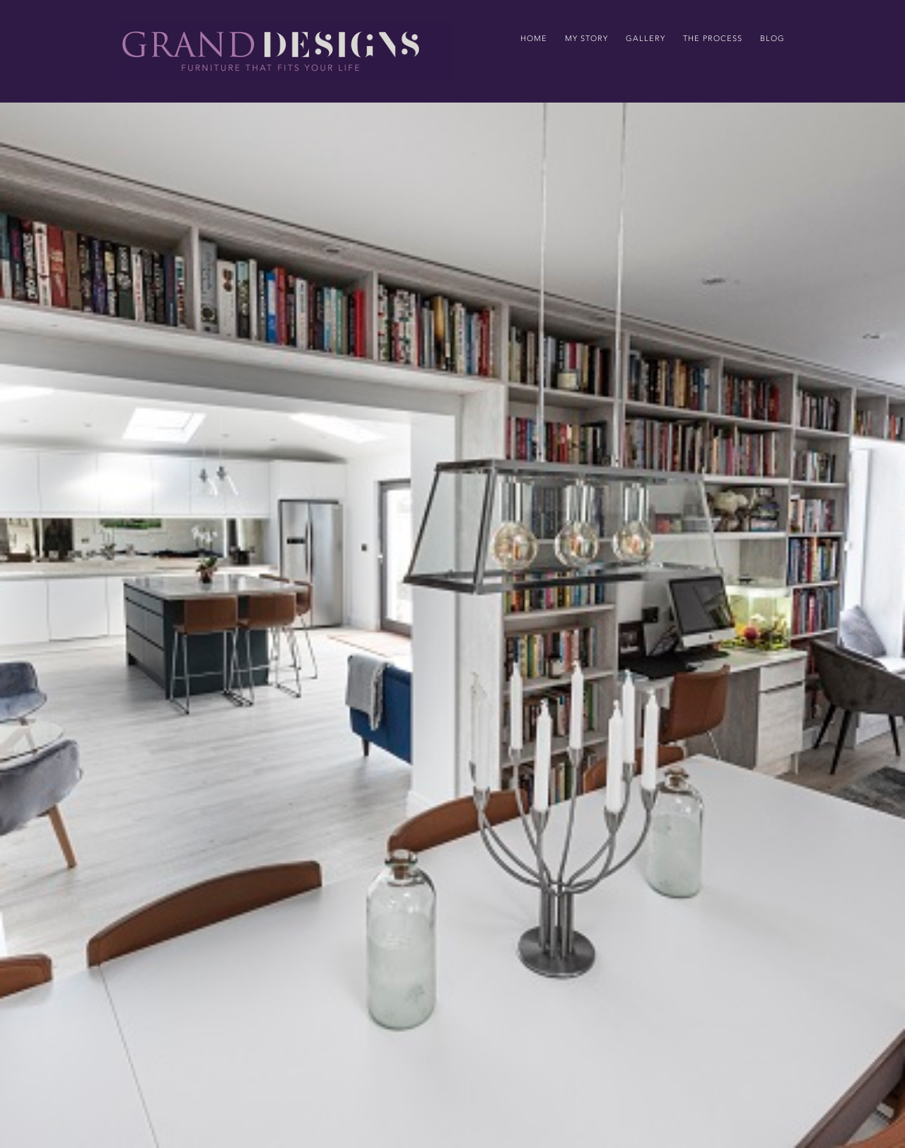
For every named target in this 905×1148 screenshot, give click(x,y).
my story (586, 38)
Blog (772, 38)
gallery (645, 38)
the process (712, 38)
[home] (286, 51)
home (533, 38)
